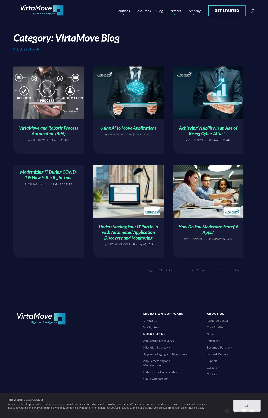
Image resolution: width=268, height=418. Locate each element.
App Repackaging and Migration (164, 353)
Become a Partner (218, 346)
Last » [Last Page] (238, 269)
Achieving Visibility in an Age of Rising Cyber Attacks (208, 130)
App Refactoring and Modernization (156, 362)
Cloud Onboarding (155, 378)
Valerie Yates (40, 139)
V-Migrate (150, 326)
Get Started (227, 10)
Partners (174, 10)
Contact (212, 373)
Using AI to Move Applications (128, 127)
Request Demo (216, 353)
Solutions (123, 10)
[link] (41, 326)
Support (212, 360)
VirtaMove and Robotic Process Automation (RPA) (48, 130)
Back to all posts (28, 48)
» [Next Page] (230, 269)
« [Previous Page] (177, 269)
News (210, 333)
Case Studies (215, 326)
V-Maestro (150, 319)
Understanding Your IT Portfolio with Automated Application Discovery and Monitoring (128, 231)
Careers (212, 366)
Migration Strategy (155, 346)
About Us (215, 313)
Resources (143, 10)
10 (219, 269)
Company (194, 10)
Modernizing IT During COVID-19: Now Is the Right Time (48, 174)
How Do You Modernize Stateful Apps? (208, 228)
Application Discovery (157, 340)
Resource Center (217, 319)
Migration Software (163, 313)
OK (247, 405)
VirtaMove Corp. (120, 134)
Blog (159, 10)
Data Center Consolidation (160, 371)
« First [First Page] (169, 269)
